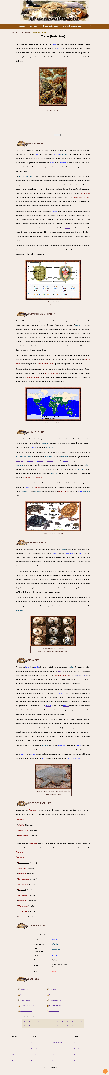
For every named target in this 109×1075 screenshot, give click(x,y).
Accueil (22, 27)
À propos (14, 1049)
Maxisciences (53, 995)
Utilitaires (54, 1055)
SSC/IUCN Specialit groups (27, 1006)
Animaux (34, 27)
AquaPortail (52, 990)
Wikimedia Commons (26, 1011)
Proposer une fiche (57, 1043)
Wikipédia (23, 995)
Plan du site (34, 1049)
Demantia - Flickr (54, 1011)
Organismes (55, 1061)
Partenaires (77, 1049)
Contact (33, 1043)
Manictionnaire (24, 33)
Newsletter (34, 1055)
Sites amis (77, 1055)
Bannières (15, 1061)
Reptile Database (25, 1001)
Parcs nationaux (50, 27)
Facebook (33, 1061)
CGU (13, 1055)
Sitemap (76, 1061)
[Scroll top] (105, 1071)
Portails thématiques (71, 27)
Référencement (78, 1043)
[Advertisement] (53, 125)
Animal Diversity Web (55, 1001)
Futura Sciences (24, 990)
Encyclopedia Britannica (55, 1006)
